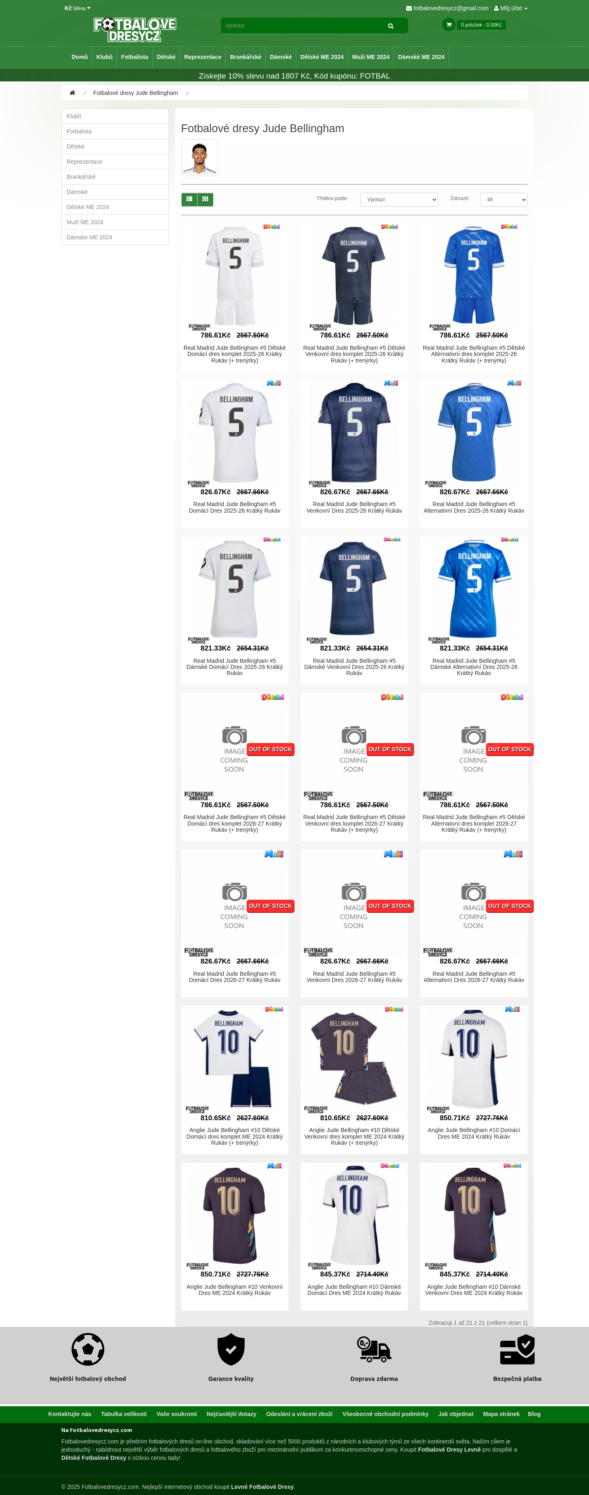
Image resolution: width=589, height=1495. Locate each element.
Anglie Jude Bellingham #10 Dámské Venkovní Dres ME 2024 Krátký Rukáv (474, 1289)
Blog (534, 1414)
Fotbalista (134, 57)
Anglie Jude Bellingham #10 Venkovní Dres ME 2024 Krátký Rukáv (235, 1289)
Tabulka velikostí (124, 1414)
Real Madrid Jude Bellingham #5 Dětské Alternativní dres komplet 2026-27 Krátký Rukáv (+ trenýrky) (474, 823)
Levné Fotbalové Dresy (262, 1487)
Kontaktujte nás (69, 1414)
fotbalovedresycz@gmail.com (447, 8)
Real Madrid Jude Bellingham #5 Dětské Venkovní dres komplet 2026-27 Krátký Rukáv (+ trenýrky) (354, 823)
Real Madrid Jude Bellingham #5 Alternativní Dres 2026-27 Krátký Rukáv (474, 976)
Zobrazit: (460, 198)
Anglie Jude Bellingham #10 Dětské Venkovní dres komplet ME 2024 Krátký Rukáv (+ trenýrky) (354, 1136)
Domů (80, 57)
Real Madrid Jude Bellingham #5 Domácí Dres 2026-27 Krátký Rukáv (235, 976)
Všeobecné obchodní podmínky (385, 1414)
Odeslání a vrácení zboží (299, 1414)
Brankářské (245, 57)
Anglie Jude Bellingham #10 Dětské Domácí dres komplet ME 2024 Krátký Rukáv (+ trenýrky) (235, 1136)
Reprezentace (202, 57)
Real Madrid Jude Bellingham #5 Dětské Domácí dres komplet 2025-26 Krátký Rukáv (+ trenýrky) (235, 354)
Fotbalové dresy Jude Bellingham (135, 93)
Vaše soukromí (177, 1414)
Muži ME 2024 (370, 57)
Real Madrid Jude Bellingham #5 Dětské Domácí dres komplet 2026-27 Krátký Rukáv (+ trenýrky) (235, 823)
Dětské (166, 57)
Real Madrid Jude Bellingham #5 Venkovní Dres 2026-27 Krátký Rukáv (354, 976)
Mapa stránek (501, 1414)
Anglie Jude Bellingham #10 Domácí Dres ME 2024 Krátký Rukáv (474, 1133)
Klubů (105, 57)
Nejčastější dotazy (231, 1414)
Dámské (281, 57)
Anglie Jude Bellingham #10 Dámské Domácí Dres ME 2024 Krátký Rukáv (354, 1289)
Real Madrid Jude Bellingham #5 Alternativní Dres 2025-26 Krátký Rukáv (474, 507)
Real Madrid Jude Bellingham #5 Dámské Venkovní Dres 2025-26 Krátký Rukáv (354, 667)
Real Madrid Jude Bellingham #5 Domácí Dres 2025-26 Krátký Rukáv (235, 507)
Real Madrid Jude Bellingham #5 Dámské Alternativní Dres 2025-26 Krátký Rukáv (473, 667)
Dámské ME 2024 (421, 57)
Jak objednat (456, 1414)
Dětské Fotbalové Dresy (93, 1457)
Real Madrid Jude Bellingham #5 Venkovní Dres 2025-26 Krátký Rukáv (354, 507)
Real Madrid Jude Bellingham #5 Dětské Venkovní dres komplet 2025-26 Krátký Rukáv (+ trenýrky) (354, 354)
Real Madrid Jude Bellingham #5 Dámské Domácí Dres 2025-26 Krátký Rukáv (235, 667)
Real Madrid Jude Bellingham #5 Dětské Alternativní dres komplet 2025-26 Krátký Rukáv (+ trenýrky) (474, 354)
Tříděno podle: (332, 198)
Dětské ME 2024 (322, 57)
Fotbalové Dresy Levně (449, 1449)
